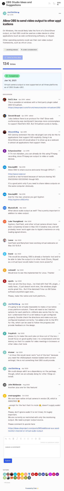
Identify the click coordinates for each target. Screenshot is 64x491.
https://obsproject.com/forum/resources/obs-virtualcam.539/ (34, 107)
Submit (8, 461)
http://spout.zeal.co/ (17, 174)
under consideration (29, 50)
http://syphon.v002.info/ (18, 199)
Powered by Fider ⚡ (32, 488)
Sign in (59, 3)
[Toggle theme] (54, 3)
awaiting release (11, 50)
